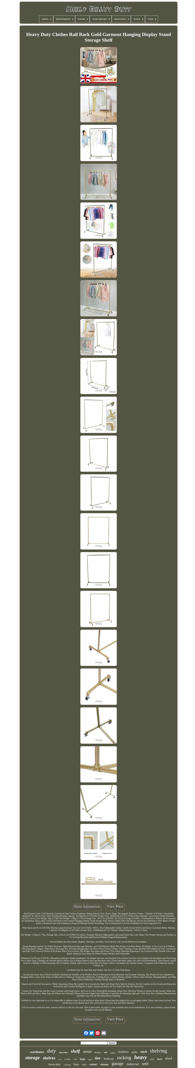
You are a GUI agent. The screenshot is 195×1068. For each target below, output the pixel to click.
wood (90, 1059)
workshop (67, 1065)
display (97, 1052)
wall (75, 1059)
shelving (158, 1051)
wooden (67, 1059)
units (152, 1059)
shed (59, 1059)
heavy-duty (54, 1064)
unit (145, 1063)
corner (93, 1064)
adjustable (63, 1052)
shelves (49, 1058)
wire (84, 1064)
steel (168, 1058)
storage (32, 1057)
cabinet (112, 1053)
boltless (123, 1052)
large (82, 1059)
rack (143, 1052)
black (159, 1059)
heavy (140, 1057)
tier (98, 1058)
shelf (75, 1051)
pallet (135, 1052)
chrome (104, 1064)
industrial (132, 1064)
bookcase (109, 1058)
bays (76, 1064)
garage (117, 1063)
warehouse (37, 1052)
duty (51, 1051)
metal (87, 1051)
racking (124, 1057)
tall (105, 1052)
